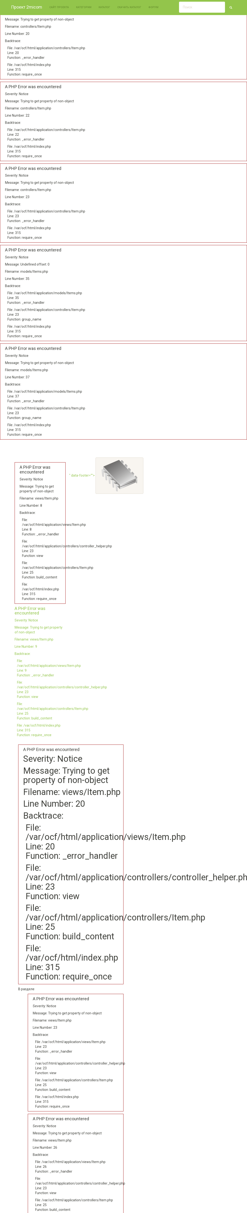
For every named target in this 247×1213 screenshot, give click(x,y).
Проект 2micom (26, 7)
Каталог (104, 7)
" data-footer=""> (106, 475)
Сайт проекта (59, 7)
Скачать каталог (129, 7)
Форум (153, 7)
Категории (83, 7)
